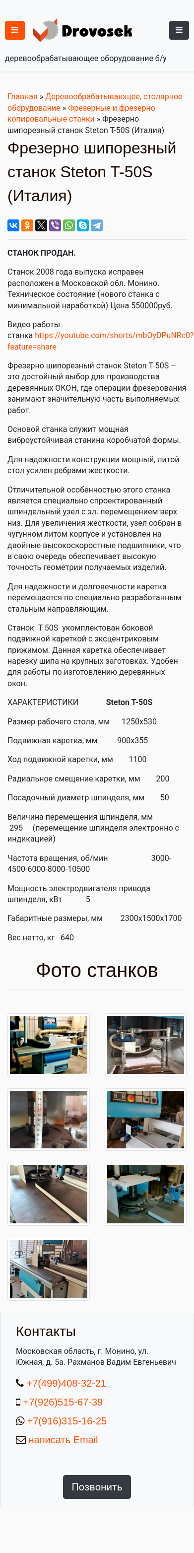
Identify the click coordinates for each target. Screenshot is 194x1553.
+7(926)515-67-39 (63, 1402)
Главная (22, 96)
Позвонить (96, 1487)
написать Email (62, 1439)
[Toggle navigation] (179, 30)
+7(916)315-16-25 (65, 1420)
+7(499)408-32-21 (65, 1383)
